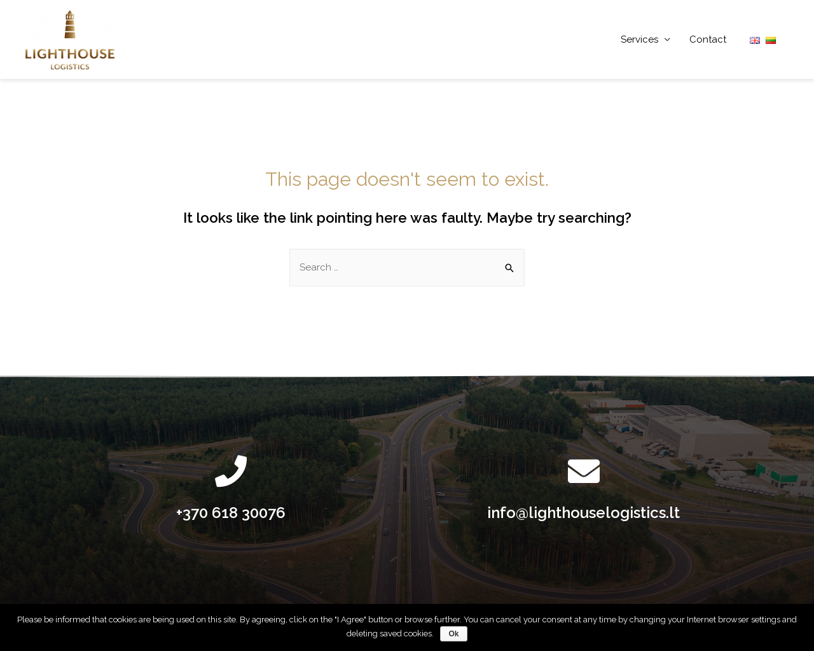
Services (639, 39)
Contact (707, 39)
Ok (453, 633)
